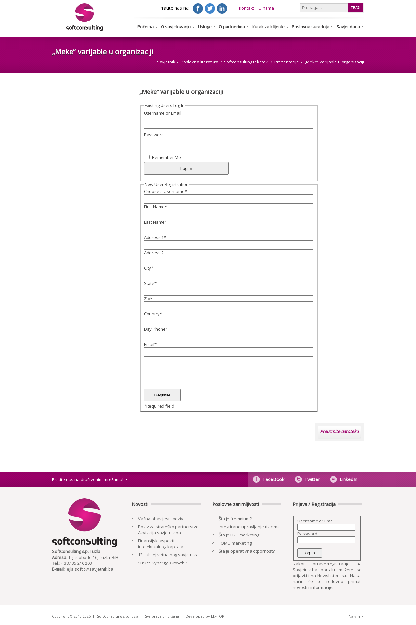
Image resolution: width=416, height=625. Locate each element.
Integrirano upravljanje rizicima (249, 527)
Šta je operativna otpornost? (247, 551)
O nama (266, 8)
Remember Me (166, 157)
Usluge (205, 27)
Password (154, 135)
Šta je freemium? (235, 518)
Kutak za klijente (268, 27)
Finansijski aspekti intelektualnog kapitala (160, 543)
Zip (148, 298)
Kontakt (246, 8)
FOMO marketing (235, 543)
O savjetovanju (176, 27)
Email (150, 344)
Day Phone (156, 329)
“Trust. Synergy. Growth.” (162, 563)
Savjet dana (348, 27)
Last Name (155, 222)
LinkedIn (348, 479)
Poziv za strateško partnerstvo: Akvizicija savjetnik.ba (169, 529)
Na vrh (354, 616)
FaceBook (273, 479)
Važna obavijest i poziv (160, 518)
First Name (155, 207)
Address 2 (154, 253)
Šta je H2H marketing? (240, 535)
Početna (145, 27)
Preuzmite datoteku (339, 431)
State (150, 283)
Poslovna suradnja (310, 27)
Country (153, 314)
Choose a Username (165, 191)
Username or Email (162, 113)
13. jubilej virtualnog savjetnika (168, 555)
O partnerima (232, 27)
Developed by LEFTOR (205, 616)
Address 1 (155, 237)
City (148, 268)
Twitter (312, 479)
